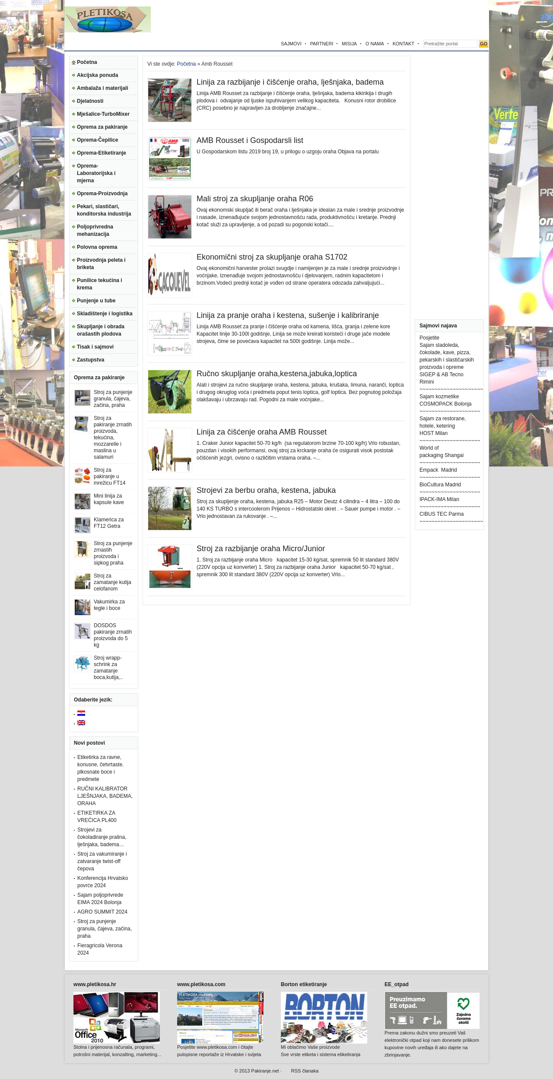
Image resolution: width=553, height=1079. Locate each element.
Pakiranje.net (265, 1070)
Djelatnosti (90, 101)
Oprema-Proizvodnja (102, 193)
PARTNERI (322, 43)
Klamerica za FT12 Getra (109, 523)
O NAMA (374, 43)
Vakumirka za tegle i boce (109, 605)
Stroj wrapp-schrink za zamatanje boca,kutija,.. (108, 667)
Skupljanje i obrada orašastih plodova (100, 330)
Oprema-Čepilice (97, 140)
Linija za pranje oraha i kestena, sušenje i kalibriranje (288, 315)
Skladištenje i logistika (105, 314)
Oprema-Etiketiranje (101, 153)
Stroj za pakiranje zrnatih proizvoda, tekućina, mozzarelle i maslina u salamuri (113, 437)
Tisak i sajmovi (95, 347)
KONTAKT (403, 43)
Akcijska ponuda (97, 75)
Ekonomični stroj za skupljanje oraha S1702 (272, 257)
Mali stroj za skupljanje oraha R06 (255, 198)
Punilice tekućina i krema (99, 284)
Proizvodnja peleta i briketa (101, 263)
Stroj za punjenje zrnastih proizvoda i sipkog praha (113, 553)
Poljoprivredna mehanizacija (95, 230)
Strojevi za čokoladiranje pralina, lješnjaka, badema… (101, 837)
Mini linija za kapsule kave (109, 499)
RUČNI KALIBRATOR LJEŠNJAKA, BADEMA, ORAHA (105, 796)
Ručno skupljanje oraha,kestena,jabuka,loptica (277, 373)
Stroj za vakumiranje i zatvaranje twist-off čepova (102, 861)
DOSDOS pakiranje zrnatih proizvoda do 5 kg (113, 635)
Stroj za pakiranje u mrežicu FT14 (109, 476)
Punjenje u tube (96, 301)
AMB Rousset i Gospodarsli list (250, 140)
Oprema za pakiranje (102, 127)
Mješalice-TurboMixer (103, 114)
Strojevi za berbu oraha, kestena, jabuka (266, 490)
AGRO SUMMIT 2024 (102, 912)
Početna (87, 62)
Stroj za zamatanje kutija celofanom (112, 582)
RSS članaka (305, 1070)
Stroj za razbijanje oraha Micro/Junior (261, 548)
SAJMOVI (291, 43)
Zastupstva (90, 360)
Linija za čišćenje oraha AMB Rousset (262, 432)
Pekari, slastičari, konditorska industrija (104, 210)
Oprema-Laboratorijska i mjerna (96, 173)
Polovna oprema (97, 247)
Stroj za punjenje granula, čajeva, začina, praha (113, 398)
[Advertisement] (387, 19)
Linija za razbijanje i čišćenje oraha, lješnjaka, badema (290, 82)
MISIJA (349, 43)
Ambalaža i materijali (102, 88)
